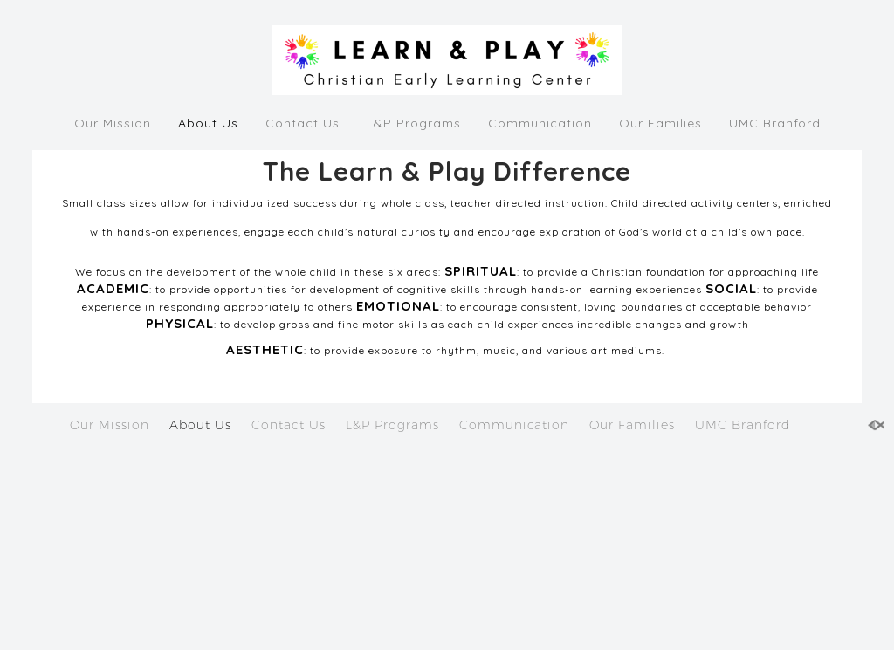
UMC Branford (775, 123)
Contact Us (302, 123)
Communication (540, 123)
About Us (208, 123)
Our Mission (112, 123)
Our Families (660, 123)
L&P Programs (414, 123)
